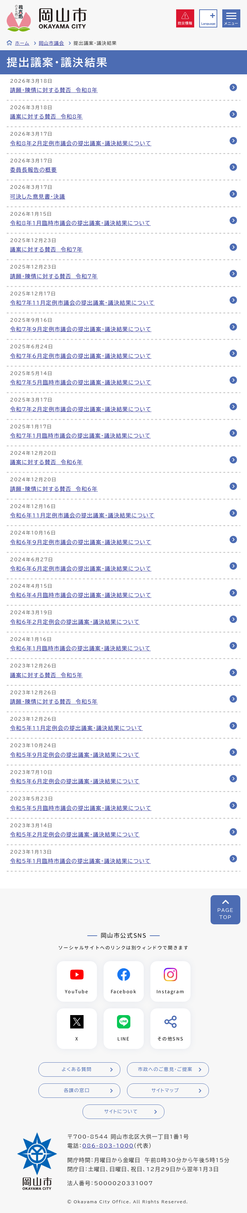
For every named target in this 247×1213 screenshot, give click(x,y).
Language (208, 23)
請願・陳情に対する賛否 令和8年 (54, 90)
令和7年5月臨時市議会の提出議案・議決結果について (80, 382)
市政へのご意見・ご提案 (165, 1069)
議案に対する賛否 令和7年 (46, 249)
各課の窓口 (77, 1090)
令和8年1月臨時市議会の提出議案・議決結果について (80, 223)
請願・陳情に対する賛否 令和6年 (54, 489)
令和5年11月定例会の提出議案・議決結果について (76, 728)
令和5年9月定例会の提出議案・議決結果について (75, 755)
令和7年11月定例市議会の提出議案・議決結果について (82, 302)
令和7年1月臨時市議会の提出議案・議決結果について (80, 435)
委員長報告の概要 (33, 169)
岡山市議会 (51, 43)
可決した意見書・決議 (37, 196)
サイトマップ (165, 1090)
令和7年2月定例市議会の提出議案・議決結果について (80, 409)
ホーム (22, 43)
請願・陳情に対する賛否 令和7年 (54, 276)
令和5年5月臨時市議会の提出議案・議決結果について (80, 808)
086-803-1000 (108, 1145)
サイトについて (121, 1111)
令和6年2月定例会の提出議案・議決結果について (75, 622)
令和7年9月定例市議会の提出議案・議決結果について (80, 329)
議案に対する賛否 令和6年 (46, 462)
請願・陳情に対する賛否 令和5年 (54, 701)
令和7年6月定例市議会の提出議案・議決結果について (80, 356)
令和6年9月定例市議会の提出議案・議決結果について (80, 542)
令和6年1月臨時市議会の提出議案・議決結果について (80, 648)
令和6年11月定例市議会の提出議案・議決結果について (82, 515)
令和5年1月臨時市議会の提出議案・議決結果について (80, 861)
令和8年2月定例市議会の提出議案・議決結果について (80, 143)
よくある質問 (76, 1069)
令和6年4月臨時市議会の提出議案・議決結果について (80, 595)
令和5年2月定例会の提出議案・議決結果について (75, 834)
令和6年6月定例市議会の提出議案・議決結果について (80, 568)
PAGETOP (225, 914)
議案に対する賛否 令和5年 (46, 675)
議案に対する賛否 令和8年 (46, 116)
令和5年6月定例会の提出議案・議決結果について (75, 781)
